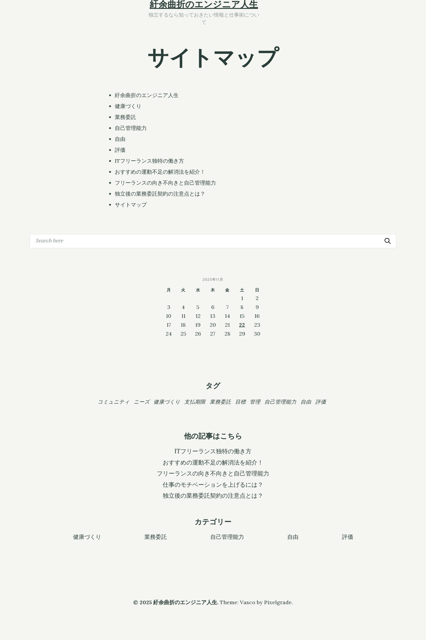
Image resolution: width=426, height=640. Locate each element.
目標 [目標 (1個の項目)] (240, 401)
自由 (120, 139)
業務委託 (125, 117)
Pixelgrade (278, 602)
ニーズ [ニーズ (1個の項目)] (142, 401)
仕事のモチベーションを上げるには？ (213, 485)
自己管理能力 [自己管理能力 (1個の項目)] (280, 401)
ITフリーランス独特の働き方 (149, 160)
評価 (120, 149)
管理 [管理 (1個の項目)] (255, 401)
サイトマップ (131, 204)
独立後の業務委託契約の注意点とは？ (160, 193)
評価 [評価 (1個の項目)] (320, 401)
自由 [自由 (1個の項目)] (306, 401)
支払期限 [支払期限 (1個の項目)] (195, 401)
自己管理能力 (131, 128)
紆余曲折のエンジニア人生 (147, 95)
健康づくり (128, 106)
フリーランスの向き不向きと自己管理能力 (165, 182)
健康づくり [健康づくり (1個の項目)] (167, 401)
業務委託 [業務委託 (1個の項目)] (220, 401)
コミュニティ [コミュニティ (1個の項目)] (114, 401)
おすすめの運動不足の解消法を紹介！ (160, 171)
